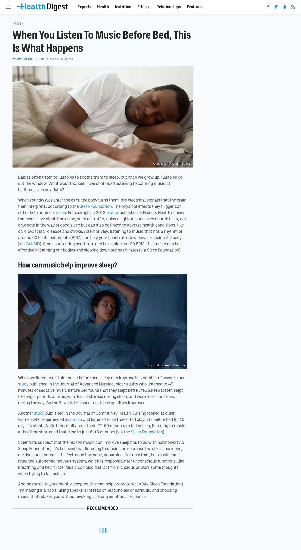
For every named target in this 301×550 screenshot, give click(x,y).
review (112, 212)
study (23, 383)
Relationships (168, 6)
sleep (61, 212)
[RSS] (293, 7)
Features (194, 6)
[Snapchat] (284, 7)
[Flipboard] (276, 7)
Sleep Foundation (96, 206)
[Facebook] (268, 7)
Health (103, 6)
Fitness (143, 6)
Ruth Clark (25, 59)
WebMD (32, 243)
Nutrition (123, 6)
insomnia (73, 419)
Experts (84, 6)
